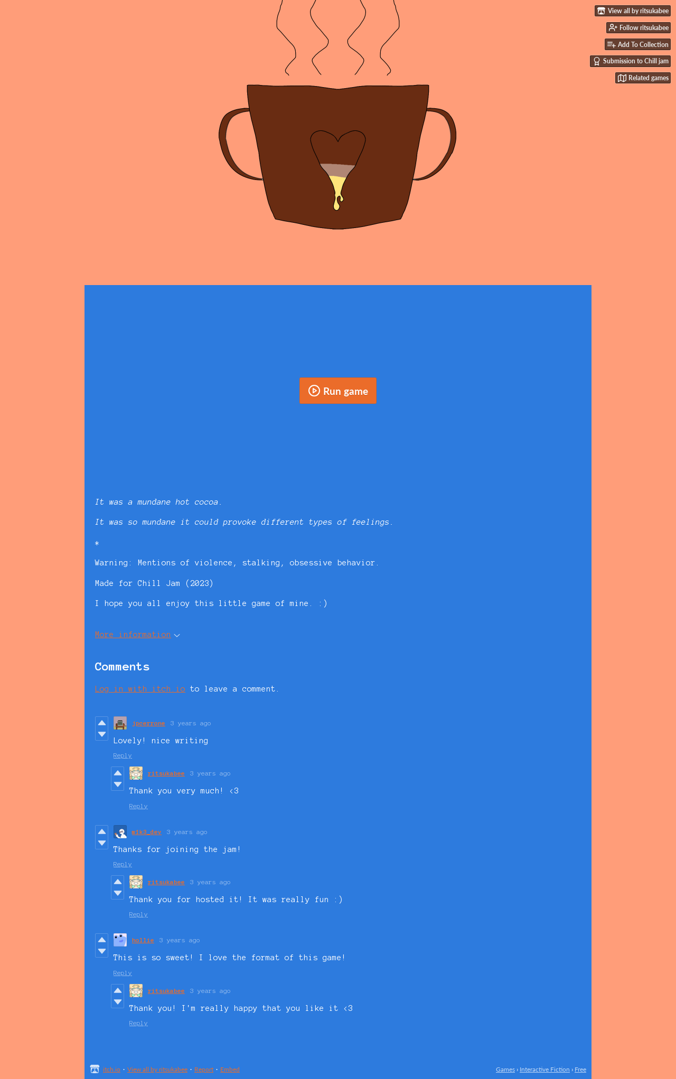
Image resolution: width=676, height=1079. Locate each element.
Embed (230, 1069)
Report (203, 1069)
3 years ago (191, 723)
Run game (338, 390)
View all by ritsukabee (157, 1069)
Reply (123, 755)
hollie (143, 939)
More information (137, 634)
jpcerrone (148, 723)
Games (505, 1069)
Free (580, 1069)
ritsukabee (166, 773)
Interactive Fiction (545, 1069)
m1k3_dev (147, 831)
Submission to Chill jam (631, 61)
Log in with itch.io (140, 689)
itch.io (111, 1069)
